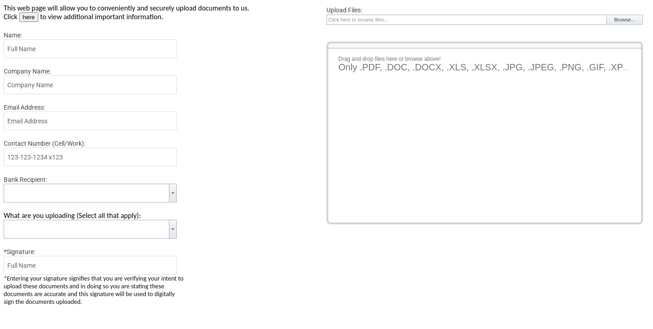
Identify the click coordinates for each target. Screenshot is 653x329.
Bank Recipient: (25, 179)
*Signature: (19, 251)
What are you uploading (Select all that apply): (72, 215)
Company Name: (27, 71)
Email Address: (24, 107)
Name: (13, 35)
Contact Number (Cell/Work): (44, 143)
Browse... (624, 19)
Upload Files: (344, 10)
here (29, 17)
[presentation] (395, 251)
